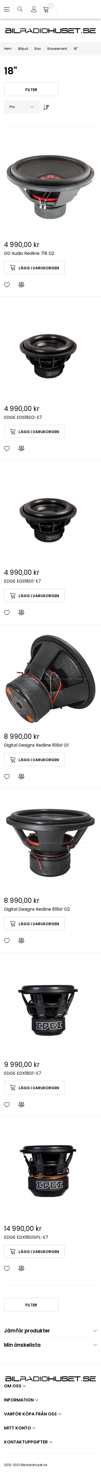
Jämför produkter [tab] (27, 1331)
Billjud (23, 48)
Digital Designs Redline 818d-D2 (37, 909)
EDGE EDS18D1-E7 (22, 581)
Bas (37, 48)
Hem (8, 48)
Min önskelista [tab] (22, 1345)
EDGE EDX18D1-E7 (22, 1073)
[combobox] (22, 107)
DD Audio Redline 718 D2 (29, 253)
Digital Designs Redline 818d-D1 (36, 745)
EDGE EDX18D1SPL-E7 (26, 1237)
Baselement (57, 48)
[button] (7, 285)
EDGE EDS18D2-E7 (23, 417)
